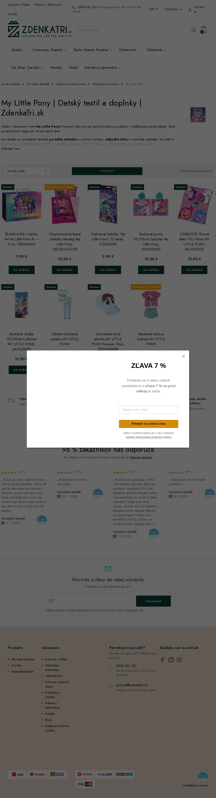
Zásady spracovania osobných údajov (149, 437)
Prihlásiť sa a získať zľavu (149, 423)
